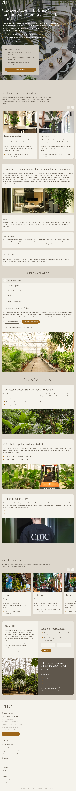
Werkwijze (5, 767)
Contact (4, 770)
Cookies (23, 788)
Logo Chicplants (5, 2)
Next (72, 107)
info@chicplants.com (17, 725)
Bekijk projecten (20, 69)
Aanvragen (46, 650)
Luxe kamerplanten (7, 779)
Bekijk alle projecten (10, 751)
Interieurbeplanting (7, 747)
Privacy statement (49, 788)
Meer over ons (12, 652)
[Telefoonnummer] (64, 645)
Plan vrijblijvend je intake (30, 321)
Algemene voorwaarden (35, 788)
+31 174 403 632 (13, 716)
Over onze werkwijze (12, 321)
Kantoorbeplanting (7, 744)
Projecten (4, 764)
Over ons (4, 761)
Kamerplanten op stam (8, 782)
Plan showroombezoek (50, 688)
